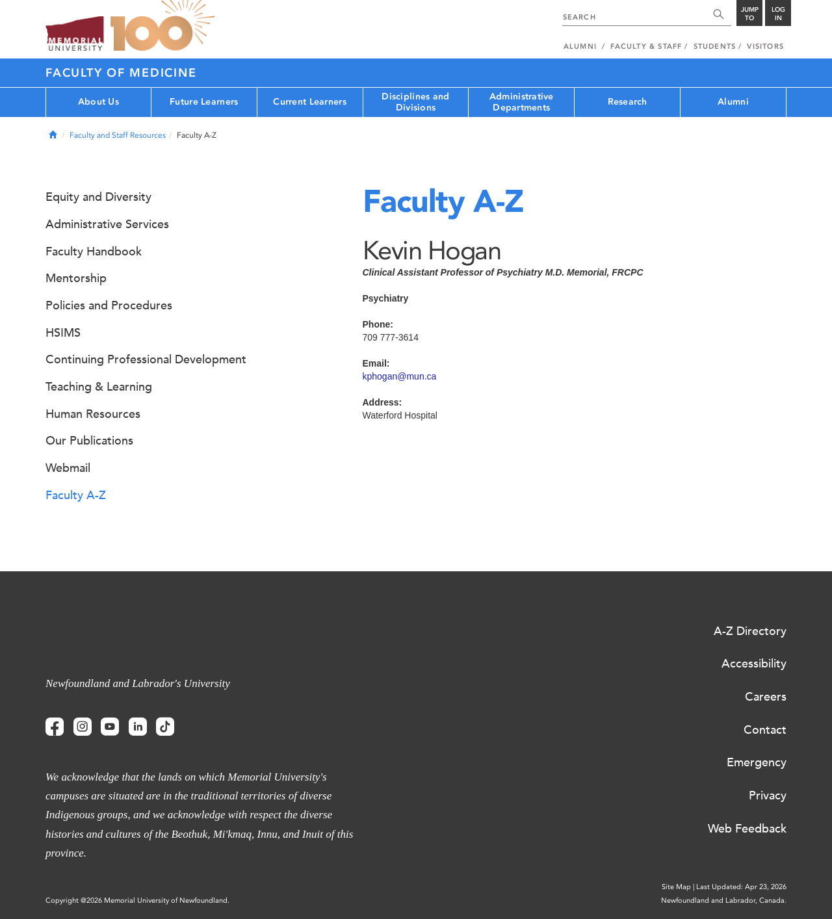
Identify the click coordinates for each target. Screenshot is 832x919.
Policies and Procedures (109, 305)
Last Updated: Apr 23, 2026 (741, 887)
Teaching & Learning (99, 387)
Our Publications (89, 441)
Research (627, 101)
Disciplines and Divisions (415, 102)
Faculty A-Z (76, 495)
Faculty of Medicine (121, 73)
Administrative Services (107, 224)
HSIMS (63, 333)
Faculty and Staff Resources (118, 135)
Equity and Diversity (98, 197)
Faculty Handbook (94, 251)
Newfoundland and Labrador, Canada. (723, 900)
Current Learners (309, 101)
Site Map (676, 887)
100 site (162, 26)
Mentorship (76, 278)
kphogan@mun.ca (400, 376)
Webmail (68, 468)
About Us (98, 101)
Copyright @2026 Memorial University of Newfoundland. (137, 900)
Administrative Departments (521, 102)
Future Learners (204, 101)
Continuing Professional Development (146, 359)
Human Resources (93, 414)
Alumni (733, 101)
